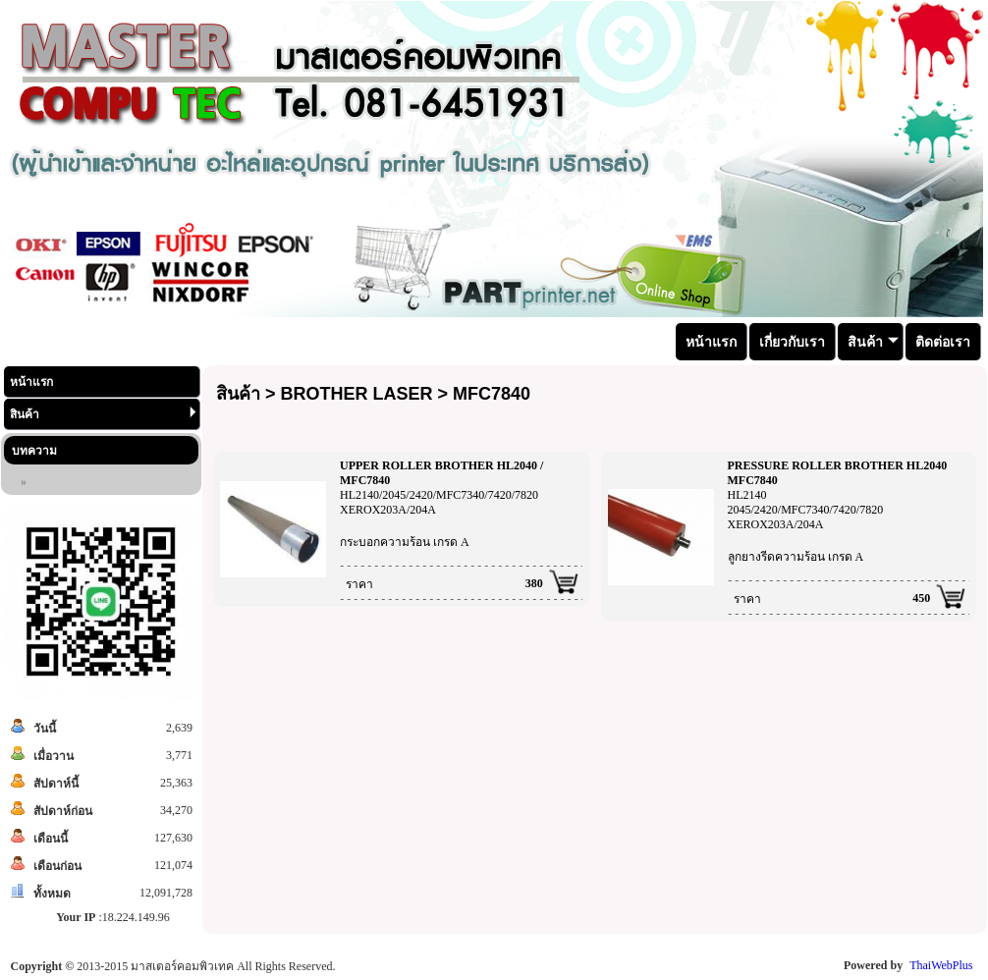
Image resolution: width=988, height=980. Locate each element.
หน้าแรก (31, 382)
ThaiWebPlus (940, 965)
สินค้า (103, 414)
